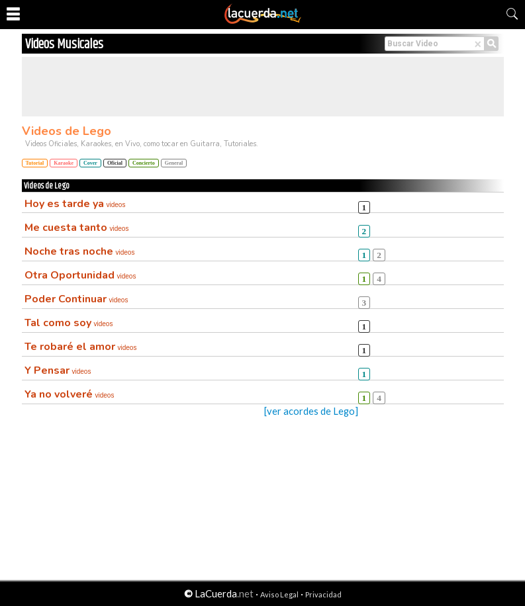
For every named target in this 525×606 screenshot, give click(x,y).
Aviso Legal (279, 594)
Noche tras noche (79, 251)
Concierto (143, 163)
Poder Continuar (76, 299)
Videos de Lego (66, 131)
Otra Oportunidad (80, 275)
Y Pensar (57, 370)
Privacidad (323, 594)
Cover (90, 163)
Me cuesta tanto (76, 227)
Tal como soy (68, 323)
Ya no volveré (69, 394)
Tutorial (35, 163)
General (174, 163)
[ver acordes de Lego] (311, 411)
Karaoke (63, 163)
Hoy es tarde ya (75, 203)
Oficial (114, 163)
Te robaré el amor (80, 346)
